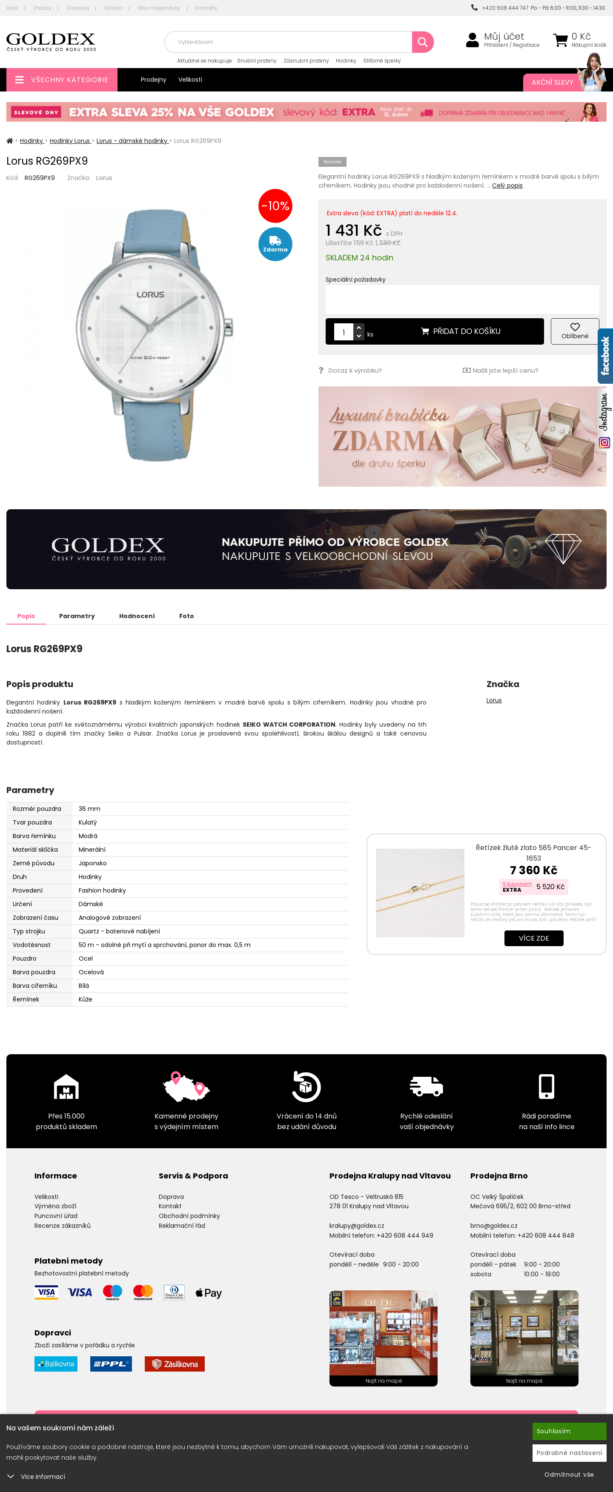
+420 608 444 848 (546, 1235)
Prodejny (153, 79)
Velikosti (190, 79)
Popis (26, 616)
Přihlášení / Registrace (512, 45)
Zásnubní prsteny (306, 60)
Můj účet (504, 36)
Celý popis (507, 185)
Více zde (534, 938)
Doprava (77, 7)
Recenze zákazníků (62, 1225)
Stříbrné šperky (382, 60)
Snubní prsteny (257, 60)
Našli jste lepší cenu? (501, 370)
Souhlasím (554, 1431)
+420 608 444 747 (499, 7)
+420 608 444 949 (405, 1235)
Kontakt (170, 1206)
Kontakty (206, 7)
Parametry (77, 616)
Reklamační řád (182, 1225)
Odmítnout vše (569, 1474)
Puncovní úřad (55, 1216)
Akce (12, 7)
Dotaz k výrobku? (350, 370)
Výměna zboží (55, 1206)
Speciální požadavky (356, 279)
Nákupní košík (589, 45)
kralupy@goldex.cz (356, 1225)
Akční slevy (561, 82)
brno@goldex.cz (494, 1225)
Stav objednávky (158, 7)
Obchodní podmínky (189, 1216)
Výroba (113, 7)
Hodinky (346, 60)
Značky (42, 7)
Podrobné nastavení (570, 1453)
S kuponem (517, 883)
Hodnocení (137, 616)
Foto (186, 616)
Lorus (104, 177)
